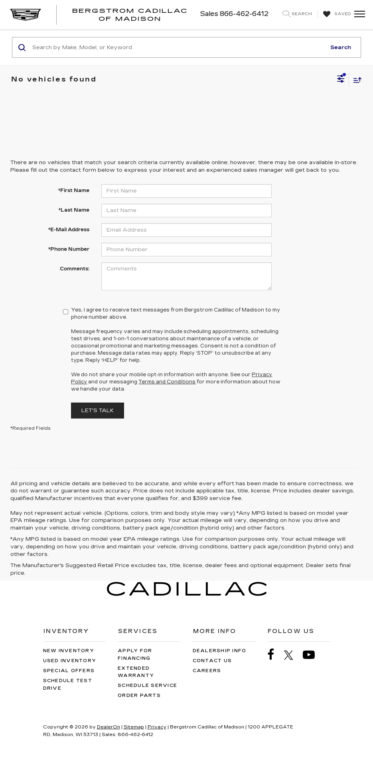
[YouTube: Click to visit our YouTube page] (313, 655)
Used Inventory (70, 660)
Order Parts (139, 695)
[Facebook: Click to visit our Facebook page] (274, 655)
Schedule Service (147, 685)
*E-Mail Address (68, 229)
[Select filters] (341, 80)
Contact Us (212, 660)
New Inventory (68, 650)
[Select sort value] (355, 80)
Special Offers (69, 670)
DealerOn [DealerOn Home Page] (108, 727)
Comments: (74, 269)
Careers (207, 670)
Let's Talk (97, 410)
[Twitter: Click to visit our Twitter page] (292, 655)
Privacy (157, 727)
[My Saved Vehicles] (336, 14)
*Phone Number (68, 249)
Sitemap (134, 727)
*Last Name (74, 210)
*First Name (73, 190)
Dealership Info (220, 650)
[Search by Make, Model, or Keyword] (178, 47)
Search (340, 47)
